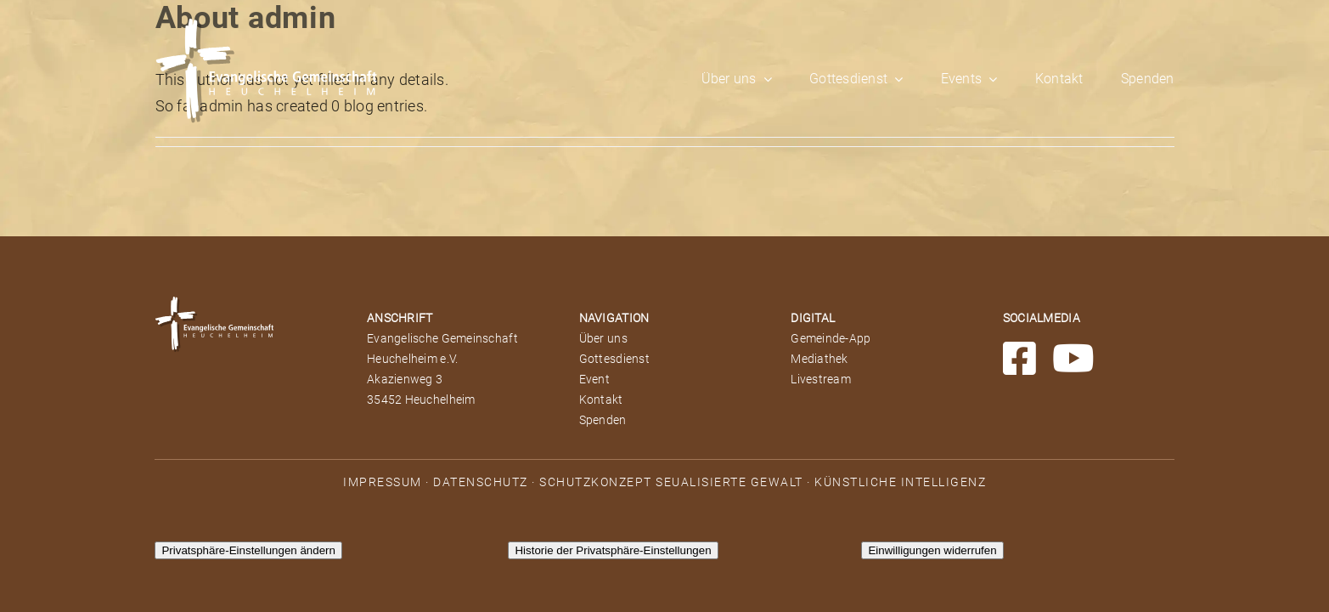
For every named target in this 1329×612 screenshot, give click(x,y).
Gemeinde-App (830, 338)
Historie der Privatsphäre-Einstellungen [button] (613, 550)
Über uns (603, 338)
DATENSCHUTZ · (486, 482)
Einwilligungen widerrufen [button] (932, 550)
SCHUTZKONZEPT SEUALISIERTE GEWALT (671, 482)
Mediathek (819, 359)
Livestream (821, 379)
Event (594, 379)
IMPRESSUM (382, 482)
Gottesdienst (614, 359)
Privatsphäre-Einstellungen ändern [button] (248, 550)
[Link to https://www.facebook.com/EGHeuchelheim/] (1019, 358)
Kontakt (601, 399)
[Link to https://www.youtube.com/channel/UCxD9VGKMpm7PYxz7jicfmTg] (1073, 358)
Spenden (603, 420)
